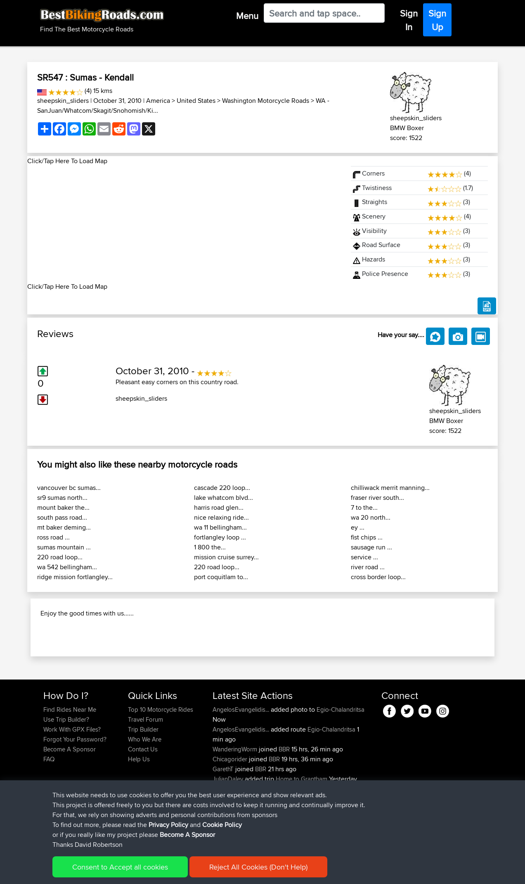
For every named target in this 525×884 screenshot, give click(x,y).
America (158, 100)
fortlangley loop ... (220, 537)
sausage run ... (371, 547)
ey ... (357, 527)
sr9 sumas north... (62, 497)
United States (196, 100)
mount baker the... (63, 507)
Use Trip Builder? (66, 772)
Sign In (409, 20)
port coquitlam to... (221, 577)
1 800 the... (210, 547)
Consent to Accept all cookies (120, 868)
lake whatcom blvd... (223, 497)
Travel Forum (145, 772)
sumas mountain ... (64, 547)
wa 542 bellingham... (67, 567)
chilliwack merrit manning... (390, 487)
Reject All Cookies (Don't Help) (258, 868)
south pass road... (62, 517)
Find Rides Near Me (69, 762)
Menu (247, 15)
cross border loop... (378, 577)
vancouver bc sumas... (69, 487)
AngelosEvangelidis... (241, 762)
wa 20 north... (370, 517)
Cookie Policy (222, 825)
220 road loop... (60, 557)
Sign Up (437, 20)
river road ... (368, 567)
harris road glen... (219, 507)
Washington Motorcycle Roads (265, 100)
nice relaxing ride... (221, 517)
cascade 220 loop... (222, 487)
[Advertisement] (184, 224)
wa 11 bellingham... (220, 527)
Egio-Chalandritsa (340, 762)
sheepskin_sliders (63, 100)
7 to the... (364, 507)
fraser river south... (377, 497)
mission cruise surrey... (226, 557)
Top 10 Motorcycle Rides (160, 762)
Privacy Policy (168, 825)
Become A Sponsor (187, 835)
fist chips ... (367, 537)
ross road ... (53, 537)
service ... (364, 557)
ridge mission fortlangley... (75, 577)
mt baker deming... (64, 527)
